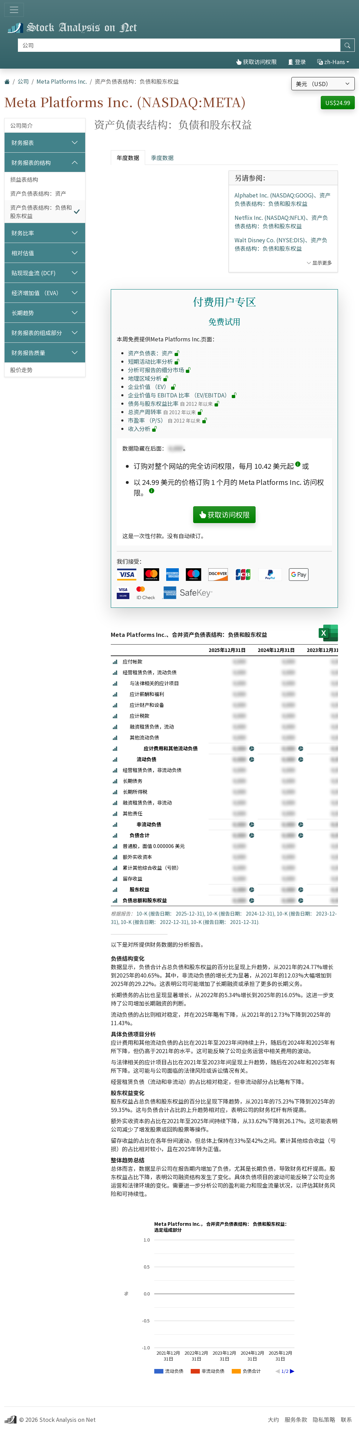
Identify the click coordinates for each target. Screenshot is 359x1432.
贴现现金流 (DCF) (34, 273)
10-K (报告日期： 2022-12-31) (154, 921)
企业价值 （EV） (152, 386)
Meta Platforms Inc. (61, 81)
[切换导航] (14, 10)
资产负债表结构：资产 (38, 193)
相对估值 (23, 253)
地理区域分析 (148, 378)
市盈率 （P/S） (168, 420)
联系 (346, 1419)
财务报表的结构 (31, 162)
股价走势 (21, 370)
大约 (273, 1419)
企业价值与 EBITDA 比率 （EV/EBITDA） (182, 395)
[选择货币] (323, 83)
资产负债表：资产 (154, 353)
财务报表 (23, 142)
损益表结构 (24, 179)
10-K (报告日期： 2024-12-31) (240, 913)
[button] (297, 466)
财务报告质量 (28, 352)
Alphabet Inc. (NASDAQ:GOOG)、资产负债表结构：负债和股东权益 (283, 199)
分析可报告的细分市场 (159, 370)
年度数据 (128, 157)
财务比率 (23, 233)
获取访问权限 (256, 61)
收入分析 (142, 428)
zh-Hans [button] (331, 61)
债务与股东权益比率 (174, 403)
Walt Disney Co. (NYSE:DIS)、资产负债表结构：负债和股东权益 (281, 244)
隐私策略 (324, 1419)
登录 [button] (297, 61)
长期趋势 (23, 312)
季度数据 (162, 157)
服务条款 (296, 1419)
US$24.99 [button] (337, 102)
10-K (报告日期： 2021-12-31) (224, 921)
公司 (23, 81)
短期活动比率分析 (154, 361)
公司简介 (21, 125)
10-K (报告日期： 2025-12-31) (170, 913)
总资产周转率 (165, 412)
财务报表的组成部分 (37, 332)
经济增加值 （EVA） (37, 293)
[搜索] (179, 45)
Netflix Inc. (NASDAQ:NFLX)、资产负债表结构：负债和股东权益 (281, 221)
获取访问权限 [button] (224, 514)
